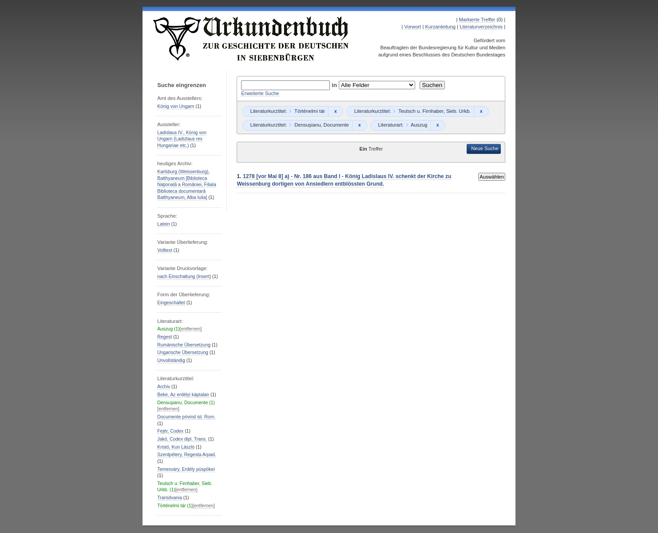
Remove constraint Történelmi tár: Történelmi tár (335, 111)
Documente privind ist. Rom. (186, 416)
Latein (163, 224)
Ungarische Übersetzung (182, 352)
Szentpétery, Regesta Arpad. (186, 454)
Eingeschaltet (171, 302)
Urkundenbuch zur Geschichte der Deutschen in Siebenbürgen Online (251, 38)
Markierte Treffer (477, 19)
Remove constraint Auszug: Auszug (437, 125)
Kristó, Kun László (175, 447)
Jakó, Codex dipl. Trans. (182, 439)
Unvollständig (171, 360)
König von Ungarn (175, 106)
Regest (164, 336)
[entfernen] (191, 328)
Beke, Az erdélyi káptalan (183, 394)
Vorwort (412, 26)
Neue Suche (485, 148)
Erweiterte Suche (260, 93)
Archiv (163, 386)
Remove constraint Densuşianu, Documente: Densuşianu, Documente (359, 125)
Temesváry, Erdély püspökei (185, 469)
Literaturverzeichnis (481, 26)
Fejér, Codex (170, 431)
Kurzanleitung (440, 26)
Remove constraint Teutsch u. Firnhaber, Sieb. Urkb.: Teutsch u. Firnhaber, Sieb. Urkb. (481, 111)
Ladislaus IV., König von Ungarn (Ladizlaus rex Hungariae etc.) (181, 139)
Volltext (164, 250)
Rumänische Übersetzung (183, 344)
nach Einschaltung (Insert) (184, 276)
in (335, 85)
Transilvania (169, 497)
